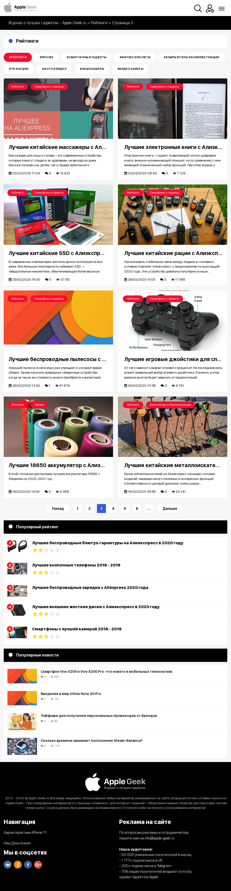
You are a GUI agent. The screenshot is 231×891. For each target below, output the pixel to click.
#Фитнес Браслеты (135, 57)
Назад (58, 508)
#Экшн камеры (92, 69)
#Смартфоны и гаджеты (86, 57)
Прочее (39, 404)
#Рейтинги (17, 57)
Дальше (170, 508)
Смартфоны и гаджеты (49, 86)
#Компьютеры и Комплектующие (191, 57)
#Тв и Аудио (19, 69)
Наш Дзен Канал (17, 843)
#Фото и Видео (54, 69)
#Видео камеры (130, 69)
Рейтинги (17, 86)
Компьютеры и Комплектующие (170, 404)
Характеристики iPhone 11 (25, 832)
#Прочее (46, 57)
